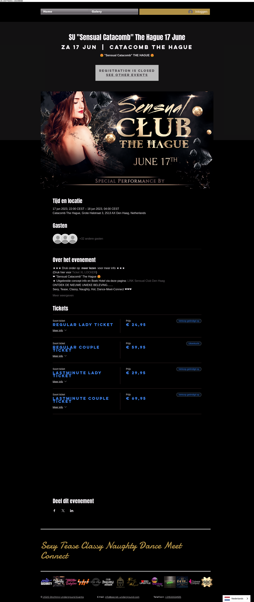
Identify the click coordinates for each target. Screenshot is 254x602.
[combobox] (237, 598)
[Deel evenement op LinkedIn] (71, 510)
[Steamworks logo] (83, 582)
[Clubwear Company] (194, 582)
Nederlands (234, 599)
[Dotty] (182, 582)
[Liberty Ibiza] (59, 582)
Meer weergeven (63, 295)
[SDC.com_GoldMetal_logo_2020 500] (207, 582)
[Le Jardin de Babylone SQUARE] (71, 582)
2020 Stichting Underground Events (63, 596)
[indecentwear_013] (170, 582)
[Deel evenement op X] (63, 510)
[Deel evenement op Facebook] (54, 510)
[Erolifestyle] (145, 582)
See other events (127, 75)
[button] (113, 12)
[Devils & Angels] (133, 582)
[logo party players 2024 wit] (96, 582)
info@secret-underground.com (122, 596)
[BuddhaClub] (120, 582)
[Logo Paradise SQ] (108, 582)
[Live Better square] (157, 582)
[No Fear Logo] (46, 582)
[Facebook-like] (47, 3)
